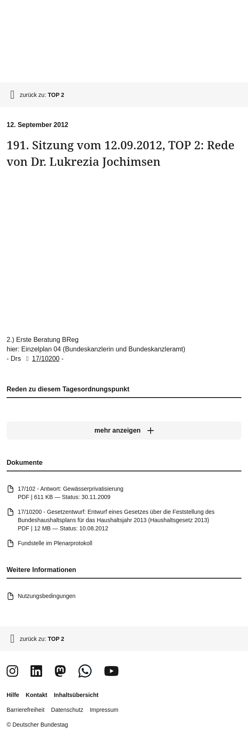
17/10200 (41, 358)
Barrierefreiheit (26, 709)
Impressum (104, 709)
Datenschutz (67, 709)
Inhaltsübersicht (76, 695)
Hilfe (13, 695)
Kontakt (36, 695)
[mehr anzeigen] (124, 430)
